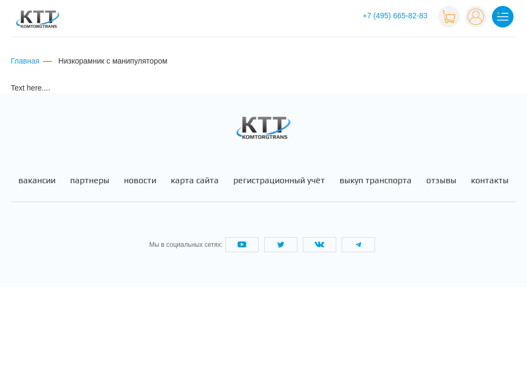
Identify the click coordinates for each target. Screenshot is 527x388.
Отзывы (441, 180)
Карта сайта (195, 180)
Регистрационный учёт (279, 180)
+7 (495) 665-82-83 (395, 15)
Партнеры (89, 180)
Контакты (490, 180)
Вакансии (37, 180)
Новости (140, 180)
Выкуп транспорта (375, 180)
